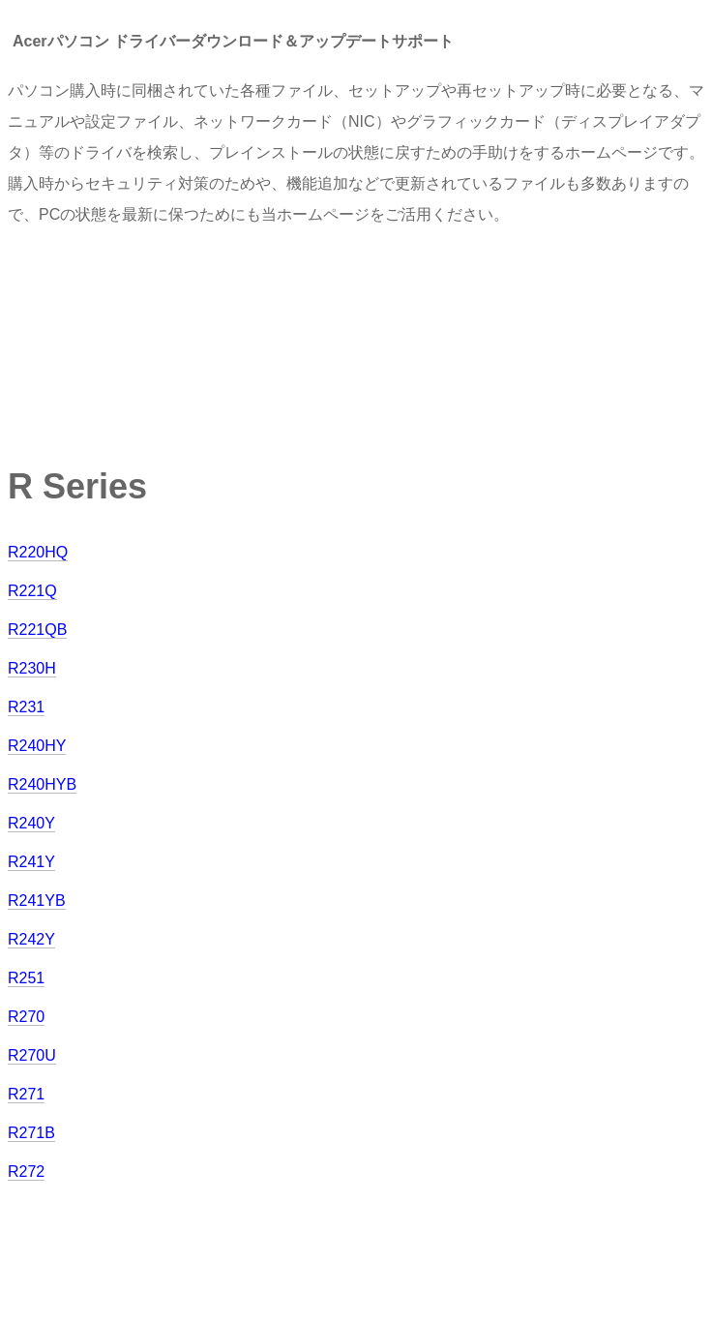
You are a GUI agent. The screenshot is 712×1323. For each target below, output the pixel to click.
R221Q (32, 591)
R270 (26, 1016)
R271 (26, 1094)
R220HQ (38, 552)
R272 (26, 1171)
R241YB (37, 900)
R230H (32, 668)
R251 (26, 978)
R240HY (37, 745)
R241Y (31, 862)
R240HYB (42, 784)
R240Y (31, 823)
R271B (31, 1133)
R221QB (37, 629)
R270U (32, 1055)
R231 (26, 707)
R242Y (31, 939)
